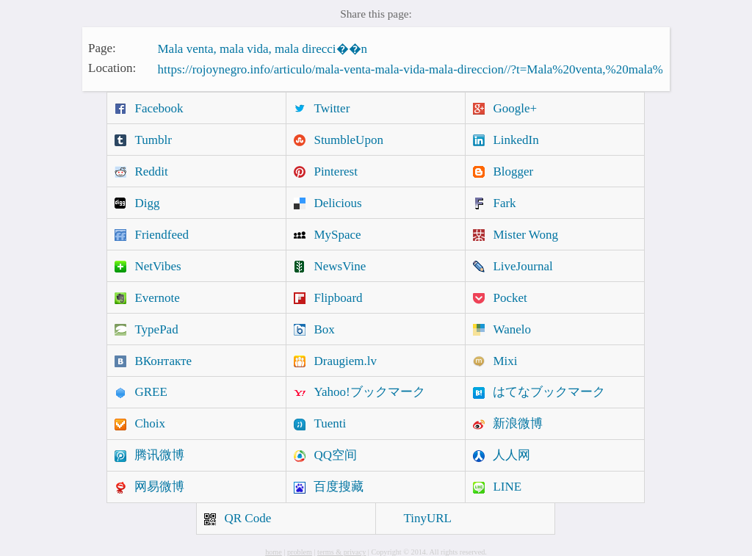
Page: (102, 47)
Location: (112, 68)
